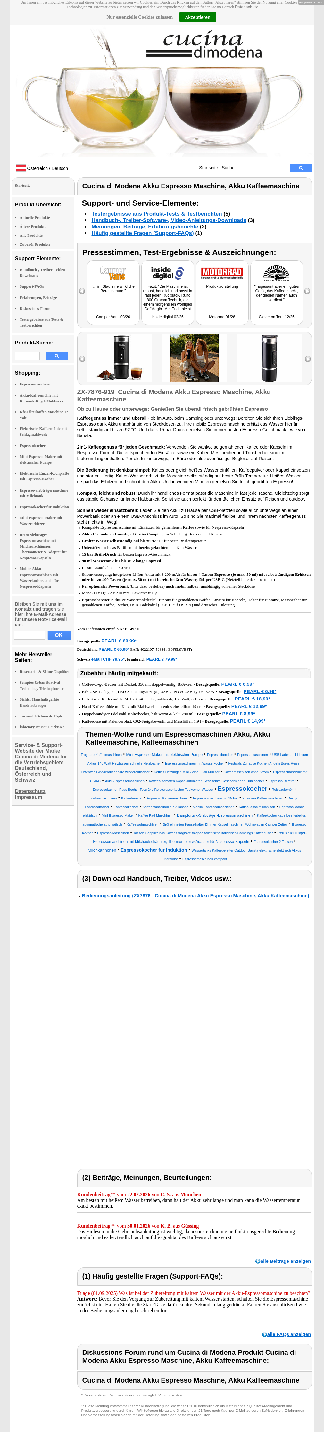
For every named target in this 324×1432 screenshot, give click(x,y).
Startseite (208, 167)
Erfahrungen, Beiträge (38, 297)
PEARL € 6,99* (237, 684)
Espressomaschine (35, 384)
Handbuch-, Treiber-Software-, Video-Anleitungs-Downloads (169, 220)
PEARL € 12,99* (249, 706)
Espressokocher (33, 445)
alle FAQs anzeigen (289, 1334)
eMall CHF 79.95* (108, 659)
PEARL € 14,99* (248, 721)
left (82, 359)
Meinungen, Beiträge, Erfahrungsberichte (145, 227)
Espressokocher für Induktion (44, 507)
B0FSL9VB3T (179, 649)
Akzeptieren (197, 17)
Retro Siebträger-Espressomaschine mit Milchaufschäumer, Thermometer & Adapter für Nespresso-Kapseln (43, 546)
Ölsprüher (44, 671)
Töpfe (41, 716)
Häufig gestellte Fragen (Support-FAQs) (143, 233)
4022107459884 (152, 649)
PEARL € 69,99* (119, 640)
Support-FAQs (32, 286)
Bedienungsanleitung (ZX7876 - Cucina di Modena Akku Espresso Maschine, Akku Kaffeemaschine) (195, 895)
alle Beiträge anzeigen (286, 1261)
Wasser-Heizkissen (42, 727)
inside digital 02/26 (167, 317)
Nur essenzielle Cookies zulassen (139, 17)
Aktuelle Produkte (35, 217)
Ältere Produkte (33, 226)
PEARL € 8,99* (238, 713)
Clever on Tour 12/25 (276, 317)
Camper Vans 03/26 (113, 317)
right (308, 359)
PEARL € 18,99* (252, 698)
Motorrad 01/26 (222, 317)
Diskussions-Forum (36, 308)
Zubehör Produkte (35, 244)
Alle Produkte (31, 235)
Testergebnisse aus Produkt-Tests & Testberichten (157, 214)
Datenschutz (246, 7)
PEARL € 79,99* (161, 659)
